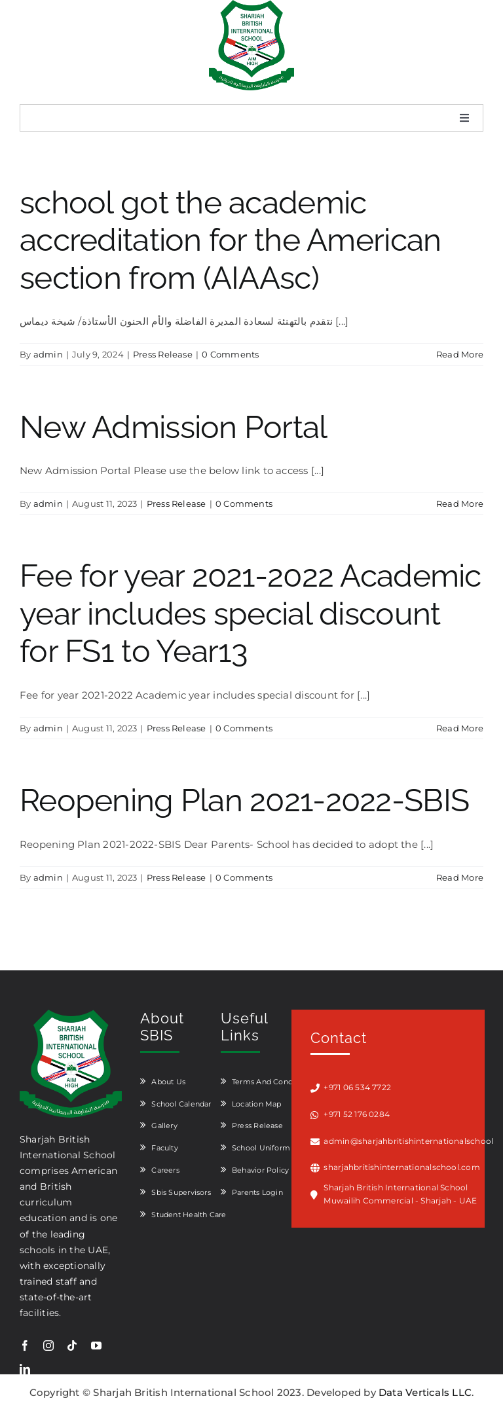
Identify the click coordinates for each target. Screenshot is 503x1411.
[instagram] (48, 1345)
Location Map (257, 1104)
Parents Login (257, 1192)
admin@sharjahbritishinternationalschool (404, 1141)
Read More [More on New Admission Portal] (459, 503)
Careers (165, 1170)
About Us (168, 1081)
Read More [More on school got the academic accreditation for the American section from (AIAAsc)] (459, 354)
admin (48, 354)
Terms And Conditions (272, 1081)
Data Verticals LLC (425, 1392)
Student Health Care (188, 1214)
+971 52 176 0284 (357, 1114)
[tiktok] (72, 1345)
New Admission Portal (173, 427)
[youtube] (96, 1345)
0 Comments (230, 354)
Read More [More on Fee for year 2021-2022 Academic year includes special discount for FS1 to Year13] (459, 728)
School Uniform (261, 1147)
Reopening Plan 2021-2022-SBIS (244, 800)
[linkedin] (25, 1369)
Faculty (164, 1147)
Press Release (163, 354)
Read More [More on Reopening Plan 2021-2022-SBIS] (459, 877)
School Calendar (181, 1104)
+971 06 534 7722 (357, 1087)
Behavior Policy (260, 1170)
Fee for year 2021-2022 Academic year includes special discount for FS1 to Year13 (250, 613)
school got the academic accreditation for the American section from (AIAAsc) (230, 240)
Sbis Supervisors (181, 1192)
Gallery (164, 1125)
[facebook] (25, 1345)
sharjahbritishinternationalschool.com (401, 1167)
